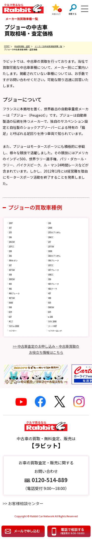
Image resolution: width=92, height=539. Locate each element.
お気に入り (56, 14)
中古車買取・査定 (22, 46)
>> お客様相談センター (23, 503)
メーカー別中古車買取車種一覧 (48, 46)
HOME (7, 46)
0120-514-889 (49, 480)
